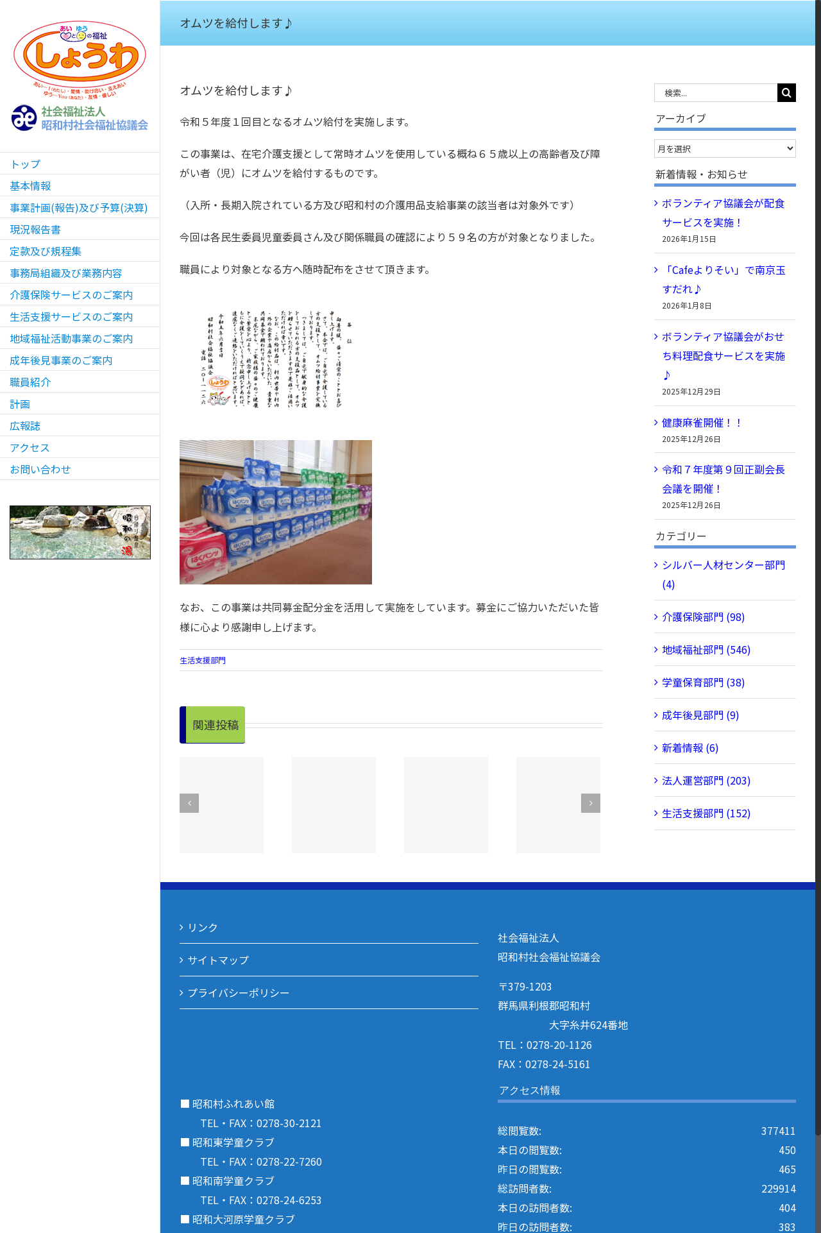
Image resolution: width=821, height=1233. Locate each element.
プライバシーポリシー (238, 992)
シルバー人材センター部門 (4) (723, 574)
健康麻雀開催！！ (703, 422)
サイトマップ (218, 959)
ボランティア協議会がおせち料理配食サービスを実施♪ (723, 355)
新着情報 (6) (690, 747)
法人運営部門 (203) (706, 780)
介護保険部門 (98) (703, 616)
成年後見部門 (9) (701, 714)
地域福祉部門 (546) (706, 649)
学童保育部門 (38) (703, 682)
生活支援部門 (203, 659)
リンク (202, 927)
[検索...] (715, 92)
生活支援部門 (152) (706, 813)
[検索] (786, 92)
